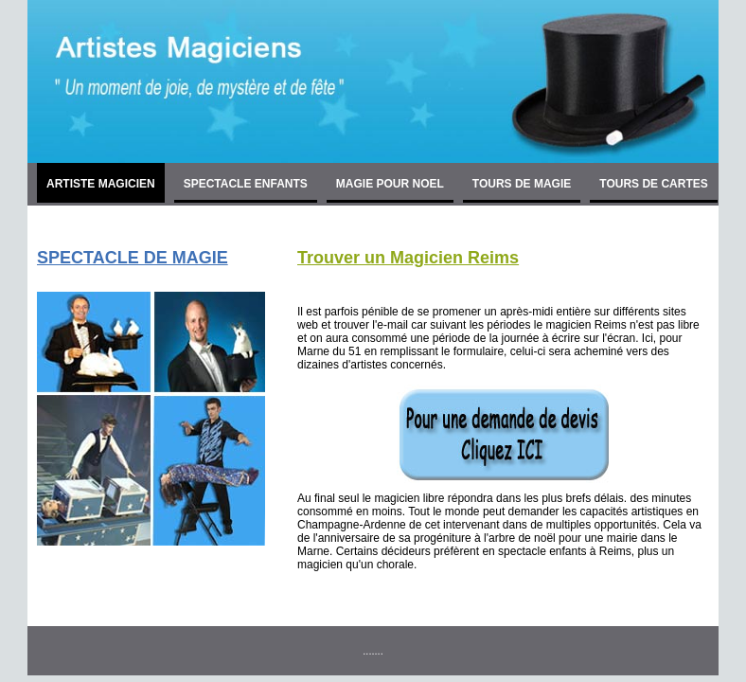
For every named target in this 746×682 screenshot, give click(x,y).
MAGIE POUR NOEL (390, 183)
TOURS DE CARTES (653, 183)
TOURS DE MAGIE (521, 183)
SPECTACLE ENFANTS (246, 183)
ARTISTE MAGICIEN (100, 183)
